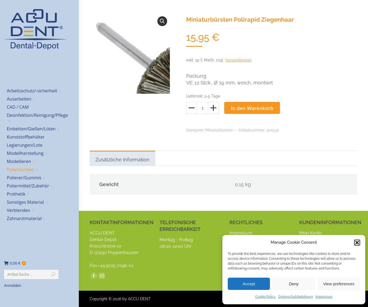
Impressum (324, 297)
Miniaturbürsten (219, 130)
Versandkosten (238, 60)
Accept (249, 283)
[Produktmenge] (202, 108)
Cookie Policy (265, 297)
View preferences (339, 283)
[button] (357, 242)
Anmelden (12, 285)
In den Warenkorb (252, 108)
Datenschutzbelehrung (295, 297)
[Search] (31, 274)
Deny (293, 283)
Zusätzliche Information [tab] (122, 159)
